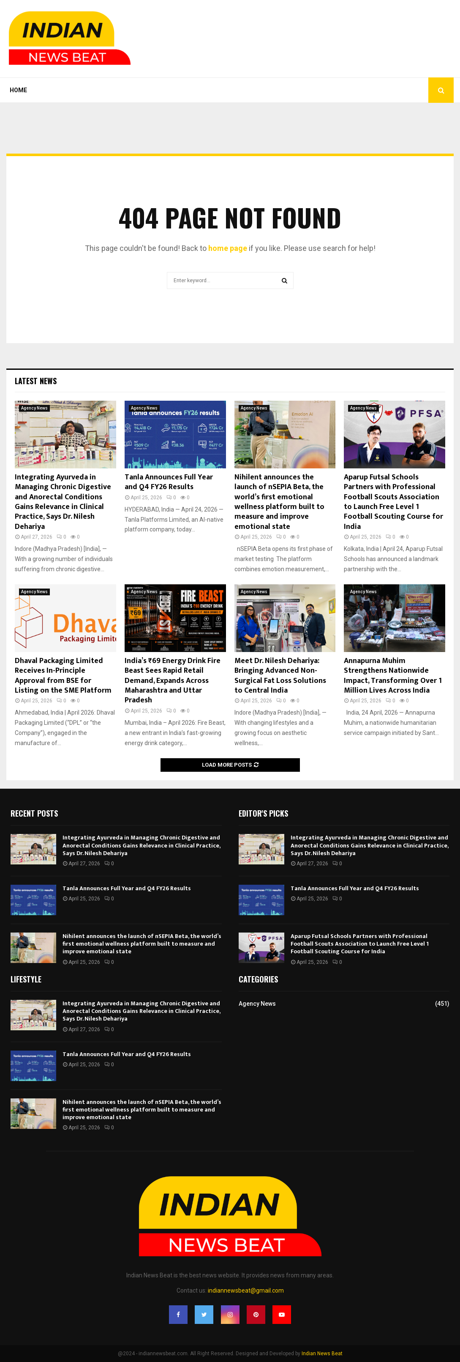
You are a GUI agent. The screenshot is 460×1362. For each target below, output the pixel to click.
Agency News (34, 408)
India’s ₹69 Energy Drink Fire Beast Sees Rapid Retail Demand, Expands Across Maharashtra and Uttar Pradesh (172, 681)
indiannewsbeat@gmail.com (246, 1290)
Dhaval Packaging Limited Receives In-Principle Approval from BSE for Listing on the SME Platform (63, 676)
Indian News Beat (322, 1353)
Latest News (36, 380)
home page (227, 248)
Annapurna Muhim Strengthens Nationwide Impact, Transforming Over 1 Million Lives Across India (393, 676)
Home (18, 90)
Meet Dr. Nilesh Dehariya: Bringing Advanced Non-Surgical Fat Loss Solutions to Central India (280, 676)
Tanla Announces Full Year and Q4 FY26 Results (169, 482)
